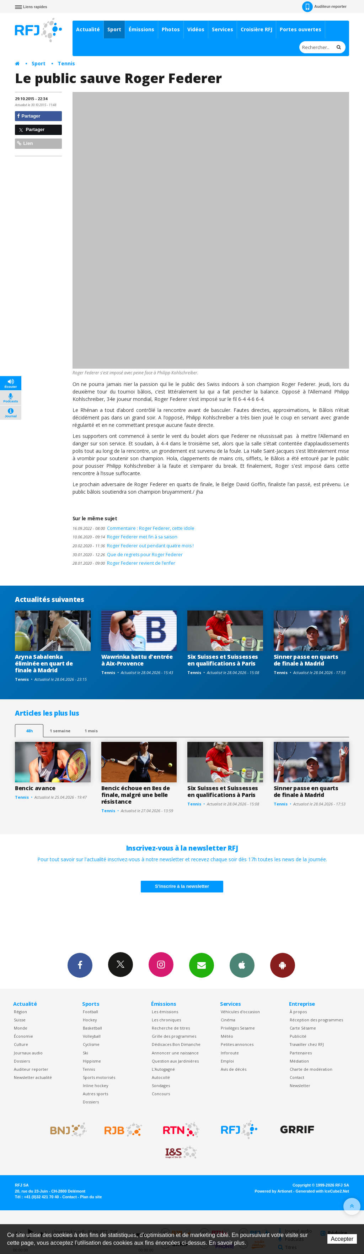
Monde (20, 1028)
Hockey (90, 1019)
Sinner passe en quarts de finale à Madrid (306, 660)
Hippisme (92, 1061)
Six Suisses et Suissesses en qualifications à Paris (222, 660)
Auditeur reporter (31, 1069)
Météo (227, 1036)
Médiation (299, 1061)
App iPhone (242, 965)
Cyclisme (91, 1044)
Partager (28, 116)
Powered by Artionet (273, 1191)
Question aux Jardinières (175, 1061)
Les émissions (165, 1011)
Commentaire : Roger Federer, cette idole (133, 528)
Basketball (92, 1028)
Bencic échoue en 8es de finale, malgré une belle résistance (135, 794)
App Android (282, 965)
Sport (114, 29)
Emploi (227, 1061)
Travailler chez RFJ (307, 1044)
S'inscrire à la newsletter (182, 886)
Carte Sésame (303, 1028)
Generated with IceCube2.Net (322, 1191)
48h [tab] (29, 730)
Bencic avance (35, 788)
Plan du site (91, 1197)
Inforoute (230, 1053)
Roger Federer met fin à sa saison (125, 537)
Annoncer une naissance (175, 1053)
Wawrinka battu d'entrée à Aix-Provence (137, 660)
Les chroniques (166, 1019)
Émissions (141, 29)
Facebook (80, 965)
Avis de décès (233, 1069)
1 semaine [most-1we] (60, 730)
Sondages (161, 1085)
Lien (25, 143)
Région (20, 1011)
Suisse (20, 1019)
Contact (297, 1077)
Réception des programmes (316, 1019)
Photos (171, 29)
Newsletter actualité (33, 1077)
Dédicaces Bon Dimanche (176, 1044)
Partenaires (301, 1053)
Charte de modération (311, 1069)
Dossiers (22, 1061)
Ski (85, 1053)
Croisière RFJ (256, 29)
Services (222, 29)
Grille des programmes (174, 1036)
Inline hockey (95, 1085)
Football (90, 1011)
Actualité (88, 29)
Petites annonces (237, 1044)
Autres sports (95, 1093)
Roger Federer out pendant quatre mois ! (133, 546)
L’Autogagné (163, 1069)
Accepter (342, 1239)
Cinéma (228, 1019)
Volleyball (92, 1036)
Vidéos (195, 29)
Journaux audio (28, 1053)
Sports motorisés (99, 1077)
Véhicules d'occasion (240, 1011)
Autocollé (161, 1077)
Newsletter (300, 1085)
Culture (21, 1044)
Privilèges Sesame (238, 1028)
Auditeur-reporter (324, 6)
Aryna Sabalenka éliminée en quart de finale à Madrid (44, 663)
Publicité (298, 1036)
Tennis (66, 63)
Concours (161, 1093)
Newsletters (201, 965)
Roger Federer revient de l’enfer (124, 563)
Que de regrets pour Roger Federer (128, 555)
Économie (23, 1036)
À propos (298, 1011)
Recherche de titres (171, 1028)
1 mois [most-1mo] (91, 730)
